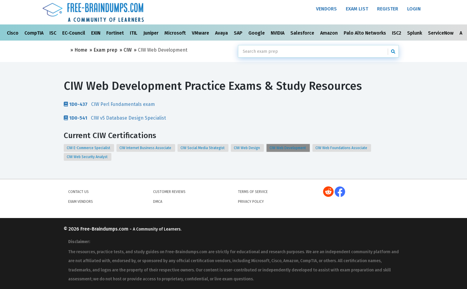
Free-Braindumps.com (105, 229)
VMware (201, 33)
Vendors (326, 9)
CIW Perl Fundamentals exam (109, 104)
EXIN (96, 33)
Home (80, 50)
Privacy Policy (251, 202)
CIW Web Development (288, 148)
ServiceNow (441, 33)
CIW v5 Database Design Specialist (115, 117)
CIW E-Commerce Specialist (89, 148)
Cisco (13, 33)
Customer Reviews (169, 192)
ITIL (134, 33)
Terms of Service (253, 192)
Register (387, 9)
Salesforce (302, 33)
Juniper (151, 33)
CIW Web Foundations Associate (341, 148)
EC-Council (74, 33)
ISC (53, 33)
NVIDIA (278, 33)
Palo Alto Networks (365, 33)
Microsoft (175, 33)
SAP (239, 33)
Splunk (415, 33)
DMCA (157, 202)
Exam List (357, 9)
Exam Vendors (80, 202)
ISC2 (397, 33)
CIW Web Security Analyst (87, 157)
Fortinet (115, 33)
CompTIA (34, 33)
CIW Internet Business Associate (145, 148)
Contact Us (78, 192)
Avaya (222, 33)
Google (257, 33)
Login (414, 9)
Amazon (329, 33)
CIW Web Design (247, 148)
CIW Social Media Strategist (202, 148)
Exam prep (105, 50)
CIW (128, 50)
